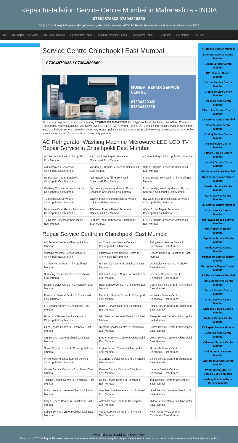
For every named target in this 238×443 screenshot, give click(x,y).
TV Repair (165, 34)
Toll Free (199, 34)
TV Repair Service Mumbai (218, 327)
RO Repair (182, 34)
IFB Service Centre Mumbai (218, 171)
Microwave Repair (143, 34)
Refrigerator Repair (81, 34)
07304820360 (88, 63)
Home (96, 434)
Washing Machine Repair (112, 34)
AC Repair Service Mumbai (218, 49)
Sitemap (107, 434)
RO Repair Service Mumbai (218, 275)
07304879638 (59, 63)
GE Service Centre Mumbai (218, 119)
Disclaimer (120, 434)
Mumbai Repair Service (20, 35)
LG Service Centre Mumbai (218, 204)
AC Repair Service (54, 34)
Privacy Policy (136, 434)
